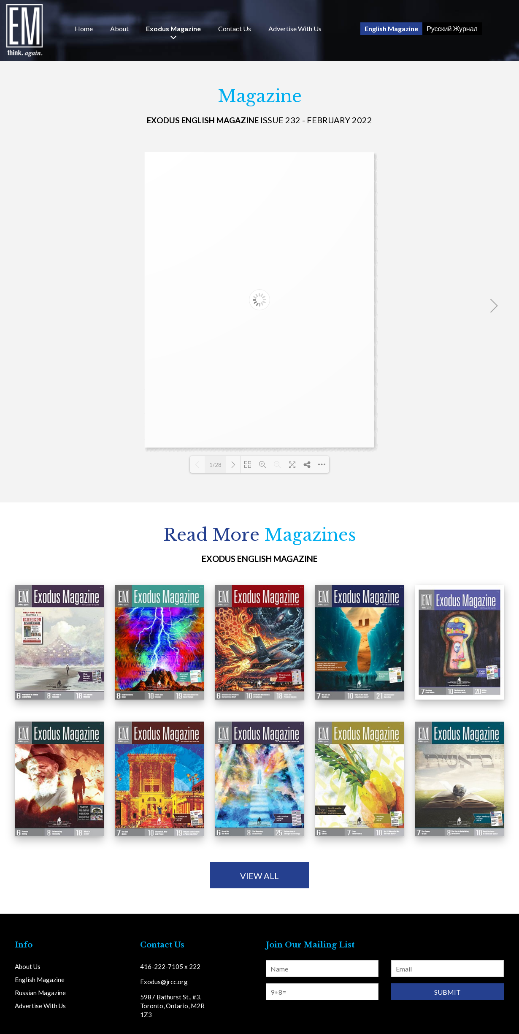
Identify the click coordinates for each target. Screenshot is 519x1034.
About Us (28, 966)
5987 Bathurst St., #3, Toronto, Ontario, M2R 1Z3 (172, 1005)
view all (259, 876)
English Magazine (391, 28)
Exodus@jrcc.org (164, 981)
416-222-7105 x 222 (170, 966)
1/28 (215, 464)
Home (84, 28)
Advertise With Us (295, 28)
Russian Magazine (40, 992)
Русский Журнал (452, 28)
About (119, 28)
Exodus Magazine (173, 28)
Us (234, 28)
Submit (447, 992)
